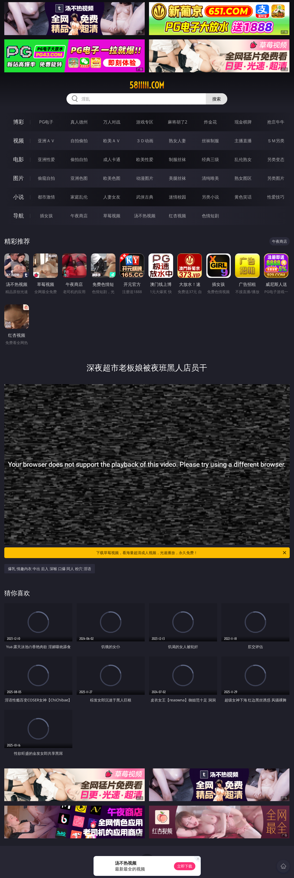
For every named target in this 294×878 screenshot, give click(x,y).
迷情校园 (177, 197)
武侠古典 (144, 197)
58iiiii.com (146, 85)
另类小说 (210, 197)
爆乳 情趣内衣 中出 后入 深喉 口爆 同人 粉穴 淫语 (49, 568)
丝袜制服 (210, 141)
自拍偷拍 (79, 141)
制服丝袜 (177, 159)
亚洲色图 (79, 178)
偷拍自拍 (79, 159)
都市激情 (46, 197)
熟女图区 (243, 178)
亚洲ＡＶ (46, 141)
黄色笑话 (243, 197)
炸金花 (210, 122)
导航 (18, 215)
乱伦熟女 (243, 159)
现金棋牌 (243, 122)
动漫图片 (144, 178)
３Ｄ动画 (144, 141)
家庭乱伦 (79, 197)
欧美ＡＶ (111, 141)
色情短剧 (210, 216)
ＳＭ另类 (275, 141)
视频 (18, 140)
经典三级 (210, 159)
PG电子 (46, 122)
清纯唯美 (210, 178)
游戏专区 (144, 122)
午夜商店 (79, 216)
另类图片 (275, 178)
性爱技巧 (275, 197)
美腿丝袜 (177, 178)
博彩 (18, 121)
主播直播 (243, 141)
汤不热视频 (144, 216)
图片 (18, 178)
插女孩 (46, 216)
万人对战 (111, 122)
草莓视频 (111, 216)
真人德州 (79, 122)
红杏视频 (177, 216)
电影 (18, 159)
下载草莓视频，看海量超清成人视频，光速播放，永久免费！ (191, 553)
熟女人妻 (177, 141)
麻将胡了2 (177, 122)
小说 (18, 196)
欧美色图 (111, 178)
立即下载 (184, 866)
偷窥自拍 (46, 178)
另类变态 (275, 159)
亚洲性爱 (46, 159)
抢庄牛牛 (275, 122)
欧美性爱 (144, 159)
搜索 (216, 99)
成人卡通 (111, 159)
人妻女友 (111, 197)
